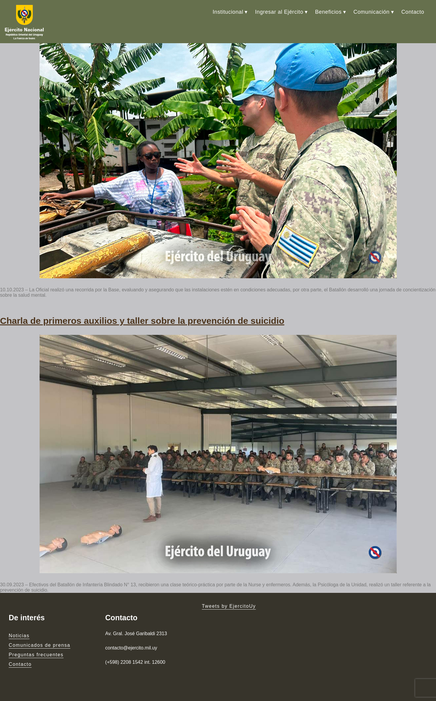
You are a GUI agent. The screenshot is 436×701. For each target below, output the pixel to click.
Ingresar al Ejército (279, 12)
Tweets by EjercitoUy (229, 606)
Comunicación (372, 12)
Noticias (19, 635)
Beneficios (328, 12)
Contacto (412, 12)
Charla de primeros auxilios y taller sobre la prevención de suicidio (142, 321)
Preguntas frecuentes (36, 654)
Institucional (227, 12)
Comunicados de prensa (39, 645)
